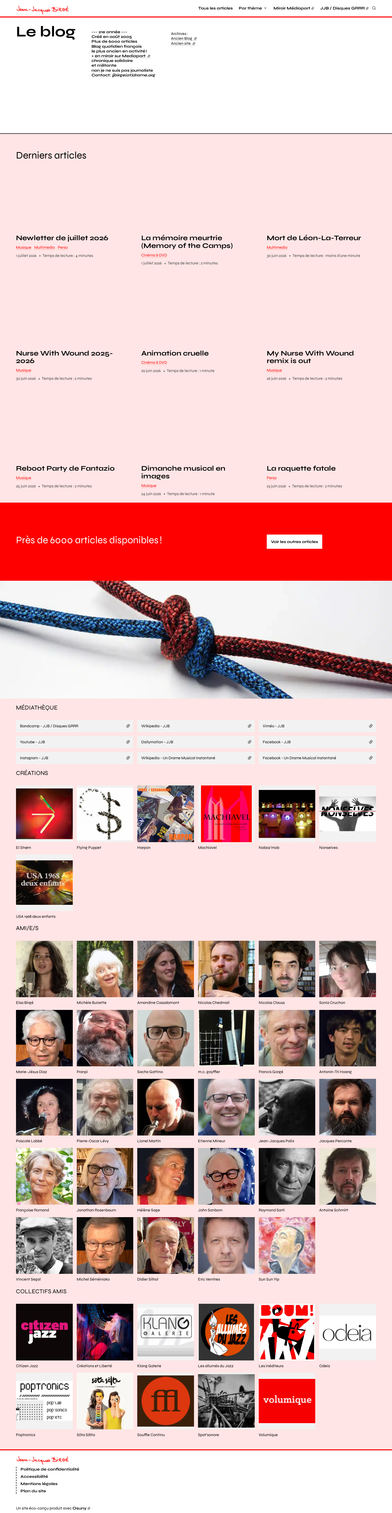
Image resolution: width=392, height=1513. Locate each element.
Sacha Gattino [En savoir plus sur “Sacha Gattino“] (150, 1071)
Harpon (143, 847)
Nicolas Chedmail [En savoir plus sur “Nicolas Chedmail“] (214, 1002)
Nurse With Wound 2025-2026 (64, 357)
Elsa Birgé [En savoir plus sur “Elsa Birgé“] (25, 1002)
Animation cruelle (175, 353)
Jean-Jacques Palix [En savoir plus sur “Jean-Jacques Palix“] (276, 1140)
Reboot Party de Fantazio (65, 469)
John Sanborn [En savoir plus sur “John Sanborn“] (210, 1210)
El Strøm (23, 847)
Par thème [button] (250, 8)
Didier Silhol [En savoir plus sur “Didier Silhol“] (147, 1279)
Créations (32, 773)
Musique (23, 247)
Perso (63, 247)
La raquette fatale (301, 469)
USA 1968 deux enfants (36, 916)
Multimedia (44, 247)
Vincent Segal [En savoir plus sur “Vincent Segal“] (28, 1279)
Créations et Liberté (94, 1365)
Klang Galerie (149, 1365)
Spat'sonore (208, 1434)
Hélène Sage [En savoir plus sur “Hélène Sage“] (148, 1210)
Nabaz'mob (269, 847)
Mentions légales (39, 1483)
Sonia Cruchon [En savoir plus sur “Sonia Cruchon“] (332, 1002)
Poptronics (25, 1434)
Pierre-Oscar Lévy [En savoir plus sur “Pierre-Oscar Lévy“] (93, 1140)
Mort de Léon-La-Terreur (314, 238)
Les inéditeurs (271, 1365)
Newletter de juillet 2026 (62, 238)
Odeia (324, 1365)
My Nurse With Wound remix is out (310, 357)
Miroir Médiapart (292, 8)
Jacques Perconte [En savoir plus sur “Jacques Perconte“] (335, 1140)
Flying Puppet (89, 847)
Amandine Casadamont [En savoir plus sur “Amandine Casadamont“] (158, 1002)
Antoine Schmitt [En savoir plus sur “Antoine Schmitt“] (333, 1210)
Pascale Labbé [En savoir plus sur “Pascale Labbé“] (29, 1140)
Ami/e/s (27, 928)
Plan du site (33, 1491)
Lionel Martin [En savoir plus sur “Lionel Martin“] (149, 1140)
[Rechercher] (374, 8)
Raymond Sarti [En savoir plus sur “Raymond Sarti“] (272, 1210)
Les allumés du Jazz (216, 1365)
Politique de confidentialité (49, 1469)
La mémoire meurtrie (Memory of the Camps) (187, 242)
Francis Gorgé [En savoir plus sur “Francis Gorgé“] (271, 1071)
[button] (305, 74)
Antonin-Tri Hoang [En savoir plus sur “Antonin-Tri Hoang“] (335, 1071)
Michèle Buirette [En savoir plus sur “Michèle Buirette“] (91, 1002)
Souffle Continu (151, 1434)
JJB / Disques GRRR (342, 8)
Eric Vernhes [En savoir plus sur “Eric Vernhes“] (209, 1279)
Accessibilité (34, 1476)
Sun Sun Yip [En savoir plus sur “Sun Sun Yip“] (269, 1279)
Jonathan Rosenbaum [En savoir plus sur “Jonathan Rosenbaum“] (96, 1210)
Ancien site (183, 43)
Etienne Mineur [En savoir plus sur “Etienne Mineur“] (211, 1140)
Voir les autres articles (294, 541)
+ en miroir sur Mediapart (121, 55)
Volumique (268, 1434)
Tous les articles (215, 8)
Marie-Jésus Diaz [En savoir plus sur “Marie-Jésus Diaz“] (31, 1071)
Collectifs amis (41, 1291)
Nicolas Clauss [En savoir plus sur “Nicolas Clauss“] (272, 1002)
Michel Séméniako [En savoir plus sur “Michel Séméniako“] (93, 1279)
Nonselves (328, 847)
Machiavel (207, 847)
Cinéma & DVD (154, 255)
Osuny (79, 1508)
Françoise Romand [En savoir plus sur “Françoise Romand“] (32, 1210)
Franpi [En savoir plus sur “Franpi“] (82, 1071)
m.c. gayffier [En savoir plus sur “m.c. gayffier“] (209, 1071)
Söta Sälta (86, 1434)
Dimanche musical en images (183, 472)
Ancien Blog (184, 38)
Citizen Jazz (27, 1365)
